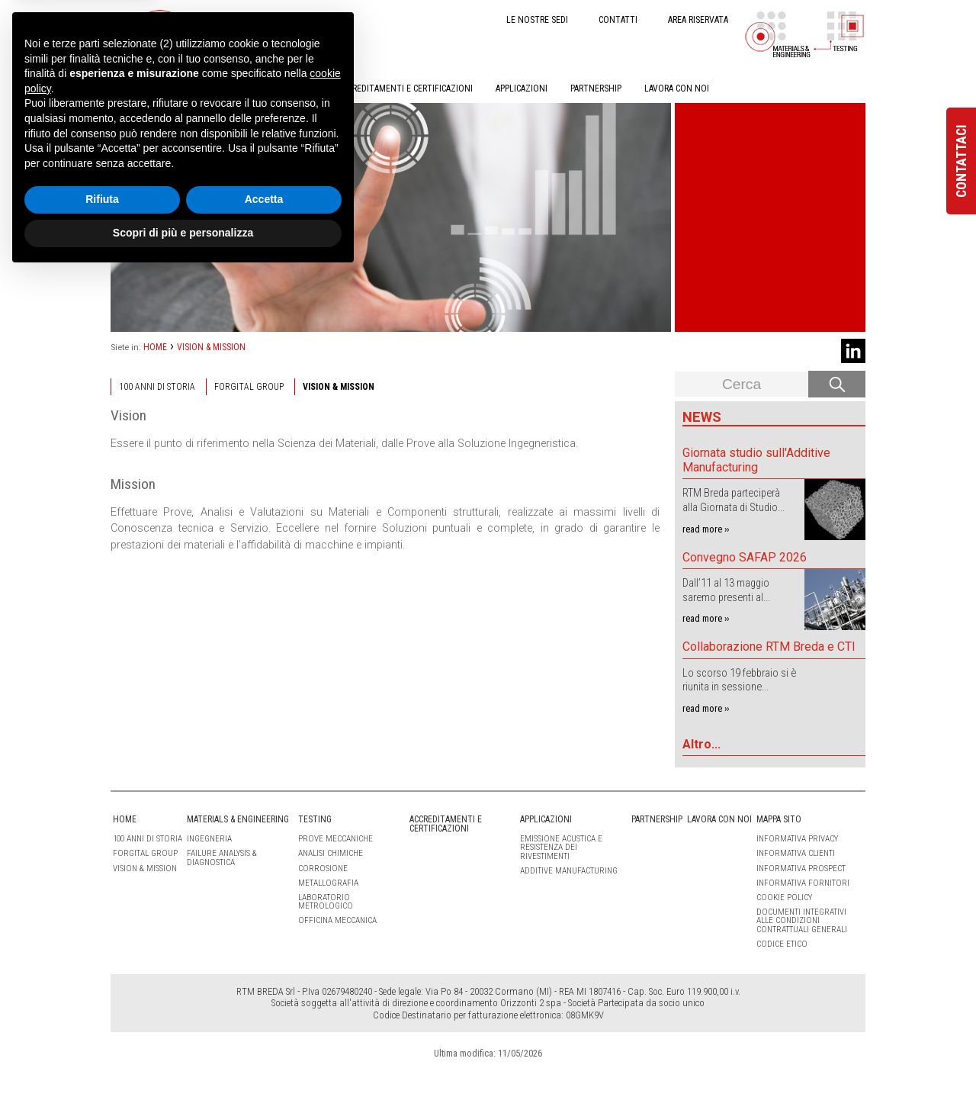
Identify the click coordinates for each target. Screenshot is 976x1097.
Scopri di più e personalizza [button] (183, 1055)
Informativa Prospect (801, 868)
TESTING (299, 88)
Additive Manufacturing (569, 871)
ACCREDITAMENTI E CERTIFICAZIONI (406, 88)
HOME (122, 88)
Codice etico (781, 944)
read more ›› (705, 529)
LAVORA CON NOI (676, 88)
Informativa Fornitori (802, 883)
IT (243, 18)
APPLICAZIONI (521, 88)
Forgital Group (249, 386)
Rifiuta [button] (102, 1022)
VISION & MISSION (211, 347)
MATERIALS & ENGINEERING (208, 88)
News (701, 417)
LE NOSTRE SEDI (537, 19)
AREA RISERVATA (698, 19)
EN (268, 18)
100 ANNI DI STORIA (157, 386)
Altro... (701, 744)
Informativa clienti (795, 853)
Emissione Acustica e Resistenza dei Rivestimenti (561, 847)
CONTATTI (618, 19)
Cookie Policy (784, 897)
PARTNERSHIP (595, 88)
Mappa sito (778, 819)
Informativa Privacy (797, 839)
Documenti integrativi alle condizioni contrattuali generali (801, 920)
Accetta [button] (264, 1022)
